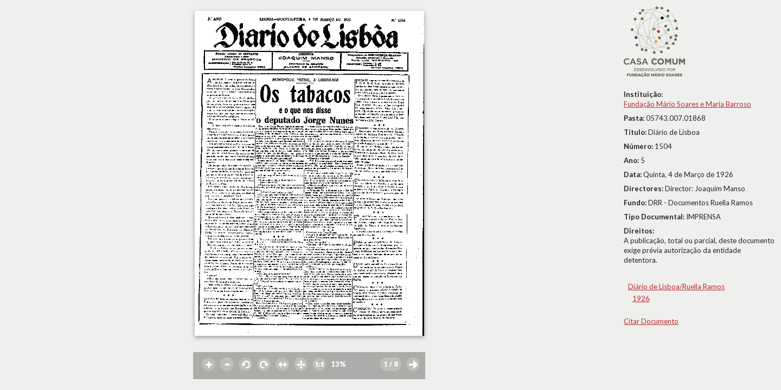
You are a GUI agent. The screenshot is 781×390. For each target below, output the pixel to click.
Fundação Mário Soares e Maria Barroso (687, 104)
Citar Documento (651, 321)
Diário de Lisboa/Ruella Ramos (676, 286)
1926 (641, 298)
